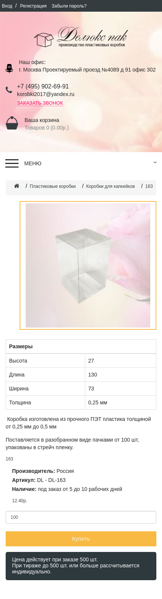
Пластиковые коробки (53, 186)
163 (149, 186)
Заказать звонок (40, 103)
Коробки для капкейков (110, 186)
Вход (7, 6)
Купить (81, 538)
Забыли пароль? (69, 6)
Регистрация (34, 6)
